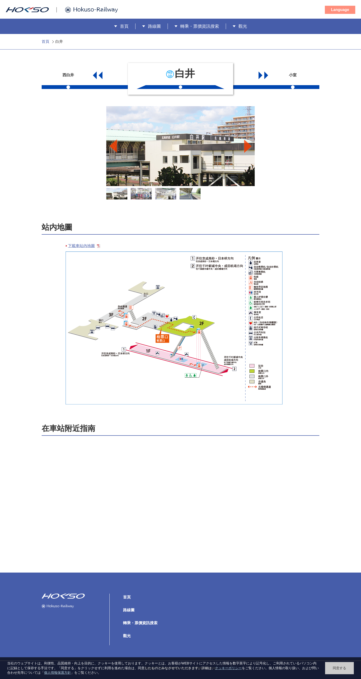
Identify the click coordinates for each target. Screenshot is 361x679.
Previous (113, 146)
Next (248, 146)
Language (340, 10)
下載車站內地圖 (84, 246)
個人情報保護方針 (57, 672)
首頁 (124, 26)
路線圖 (154, 26)
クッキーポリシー (228, 668)
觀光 (242, 26)
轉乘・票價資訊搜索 (199, 26)
